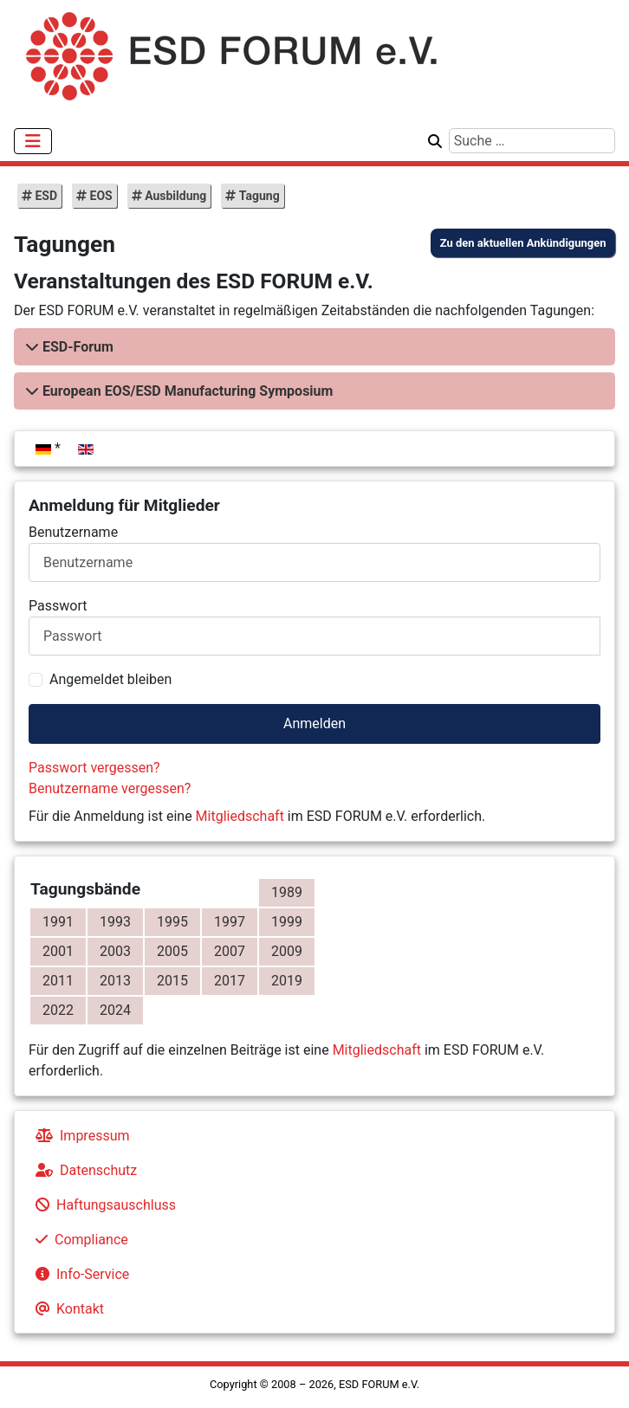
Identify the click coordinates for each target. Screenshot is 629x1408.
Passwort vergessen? (94, 767)
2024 (115, 1010)
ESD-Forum (77, 347)
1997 (229, 922)
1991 (58, 922)
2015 (172, 980)
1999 (286, 922)
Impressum (79, 1135)
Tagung (257, 196)
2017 (229, 980)
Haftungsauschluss (102, 1205)
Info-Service (79, 1274)
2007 (229, 951)
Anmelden (314, 723)
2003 (115, 951)
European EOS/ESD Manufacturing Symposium (187, 391)
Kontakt (66, 1309)
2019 (286, 980)
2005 (172, 951)
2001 (58, 951)
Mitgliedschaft (240, 816)
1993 (115, 922)
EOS (100, 196)
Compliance (78, 1239)
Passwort (58, 605)
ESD (44, 196)
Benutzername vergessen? (110, 788)
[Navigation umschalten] (33, 141)
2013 (115, 980)
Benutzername (73, 532)
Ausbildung (174, 196)
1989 (286, 892)
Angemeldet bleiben (110, 679)
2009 (286, 951)
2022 (58, 1010)
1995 (172, 922)
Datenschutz (83, 1170)
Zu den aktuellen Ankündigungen (523, 242)
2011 (58, 980)
